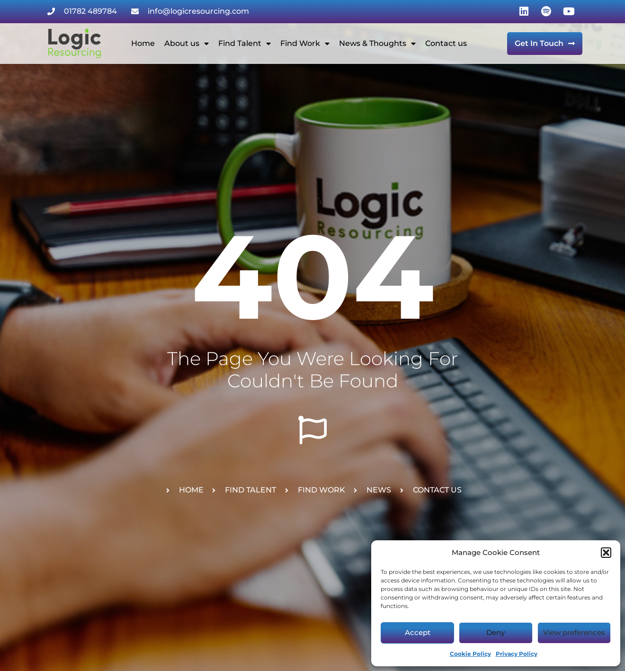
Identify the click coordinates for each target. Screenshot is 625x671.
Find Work (305, 43)
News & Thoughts (377, 43)
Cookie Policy (470, 653)
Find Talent (244, 43)
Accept (417, 632)
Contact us (446, 43)
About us (186, 43)
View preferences (574, 632)
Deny (495, 632)
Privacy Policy (516, 653)
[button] (606, 552)
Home (143, 43)
